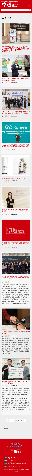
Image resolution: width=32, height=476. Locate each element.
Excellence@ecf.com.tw (14, 466)
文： (3, 83)
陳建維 (7, 214)
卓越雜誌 (6, 429)
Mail (5, 466)
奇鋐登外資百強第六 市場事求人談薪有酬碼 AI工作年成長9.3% (15, 382)
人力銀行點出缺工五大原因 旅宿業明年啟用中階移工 (16, 332)
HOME (9, 4)
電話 (5, 458)
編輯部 (7, 149)
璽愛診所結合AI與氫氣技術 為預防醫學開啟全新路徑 (16, 210)
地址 (5, 463)
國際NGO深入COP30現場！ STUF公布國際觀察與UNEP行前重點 (15, 79)
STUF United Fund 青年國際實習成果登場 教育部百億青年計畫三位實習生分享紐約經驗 (16, 112)
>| (24, 420)
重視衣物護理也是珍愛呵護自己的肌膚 (13, 178)
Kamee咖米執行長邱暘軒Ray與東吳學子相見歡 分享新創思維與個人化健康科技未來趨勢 (16, 145)
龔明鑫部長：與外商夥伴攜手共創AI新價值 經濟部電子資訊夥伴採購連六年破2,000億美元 (15, 278)
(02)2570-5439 (11, 458)
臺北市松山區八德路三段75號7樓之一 (17, 463)
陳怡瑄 (7, 83)
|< (6, 420)
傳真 (5, 460)
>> (22, 420)
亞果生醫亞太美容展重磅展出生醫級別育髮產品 (15, 243)
